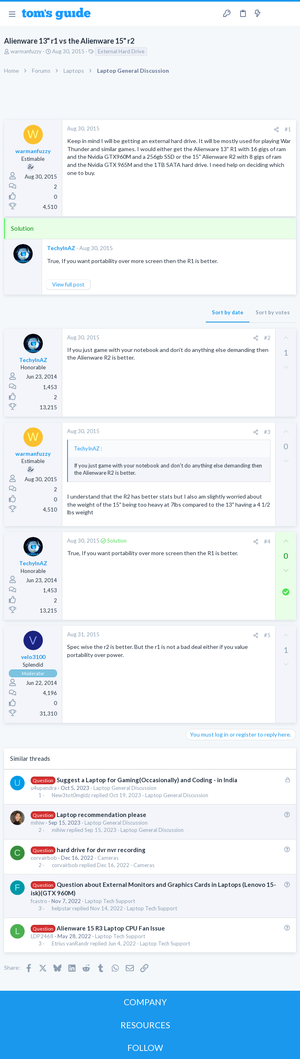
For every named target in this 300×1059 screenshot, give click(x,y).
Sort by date (227, 312)
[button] (12, 14)
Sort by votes (273, 312)
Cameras (107, 858)
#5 (267, 635)
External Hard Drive (121, 51)
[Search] (289, 14)
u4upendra (44, 788)
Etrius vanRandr (70, 943)
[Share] (276, 129)
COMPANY (145, 1002)
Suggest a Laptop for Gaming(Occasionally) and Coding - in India (147, 779)
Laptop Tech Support (110, 901)
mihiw (37, 822)
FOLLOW (145, 1047)
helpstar (61, 908)
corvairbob (44, 858)
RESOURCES (145, 1025)
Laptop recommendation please (101, 814)
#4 (267, 541)
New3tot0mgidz (71, 795)
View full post (68, 284)
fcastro (39, 901)
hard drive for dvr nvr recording (101, 849)
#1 (288, 129)
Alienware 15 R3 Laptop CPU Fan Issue (111, 928)
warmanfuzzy (26, 51)
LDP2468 (42, 936)
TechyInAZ (61, 247)
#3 (267, 432)
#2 (267, 338)
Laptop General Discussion (124, 788)
